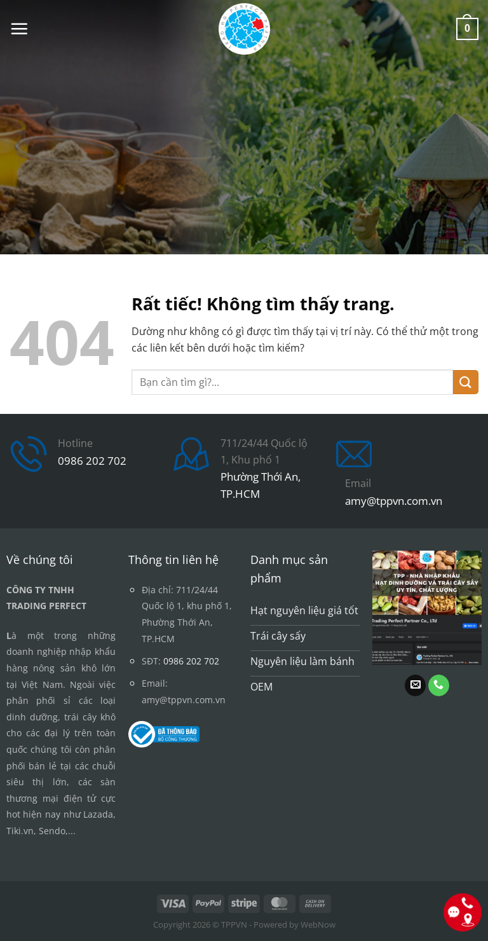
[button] (19, 28)
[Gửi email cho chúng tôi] (415, 685)
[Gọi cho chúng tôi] (438, 685)
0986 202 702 (92, 460)
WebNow (318, 924)
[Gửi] (465, 382)
